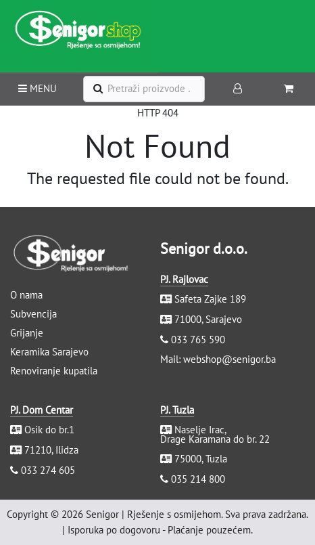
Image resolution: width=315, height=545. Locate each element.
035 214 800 (198, 479)
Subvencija (33, 313)
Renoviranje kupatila (53, 370)
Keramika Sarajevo (49, 351)
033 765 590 (198, 339)
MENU (37, 88)
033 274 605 (48, 470)
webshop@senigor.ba (229, 359)
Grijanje (26, 332)
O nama (26, 294)
